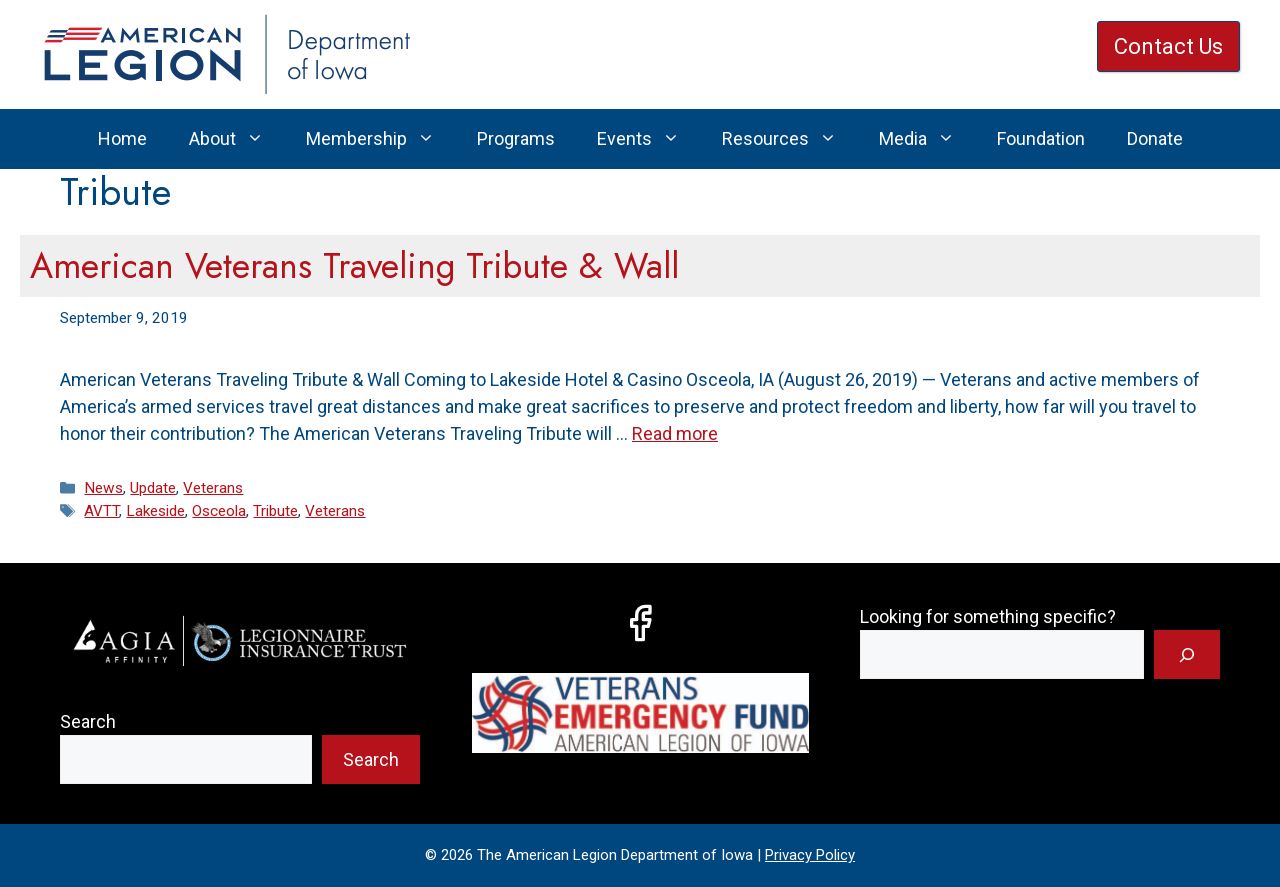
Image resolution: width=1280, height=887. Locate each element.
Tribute (275, 511)
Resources (790, 139)
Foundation (1041, 138)
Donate (1155, 138)
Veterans (213, 488)
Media (927, 139)
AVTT (101, 511)
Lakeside (155, 511)
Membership (381, 139)
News (103, 488)
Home (122, 138)
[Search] (1187, 654)
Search (88, 721)
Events (649, 139)
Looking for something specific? (988, 616)
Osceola (219, 511)
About (237, 139)
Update (153, 488)
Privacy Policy (810, 855)
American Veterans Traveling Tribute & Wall (354, 266)
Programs (516, 138)
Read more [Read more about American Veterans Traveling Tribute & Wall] (675, 433)
